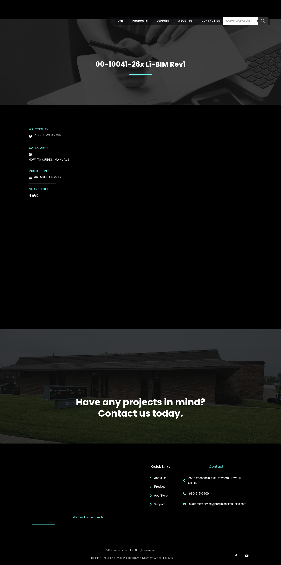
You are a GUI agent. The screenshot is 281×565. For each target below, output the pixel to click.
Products (140, 20)
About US (185, 20)
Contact (216, 466)
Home (120, 20)
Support (163, 20)
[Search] (263, 21)
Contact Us (210, 20)
